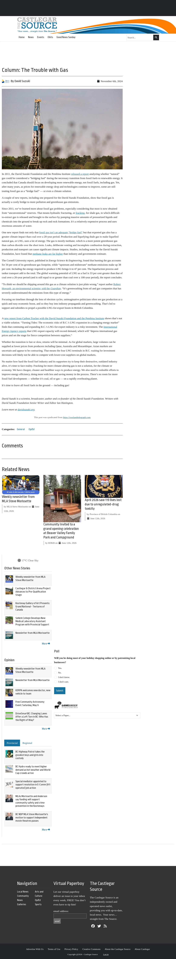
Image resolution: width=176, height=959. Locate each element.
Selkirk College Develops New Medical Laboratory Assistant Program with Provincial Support (32, 621)
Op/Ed (31, 429)
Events (40, 37)
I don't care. (63, 682)
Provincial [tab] (12, 742)
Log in (106, 954)
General (21, 429)
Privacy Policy (71, 949)
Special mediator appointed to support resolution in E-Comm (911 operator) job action (32, 784)
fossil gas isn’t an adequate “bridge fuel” (61, 232)
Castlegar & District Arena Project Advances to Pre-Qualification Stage (32, 591)
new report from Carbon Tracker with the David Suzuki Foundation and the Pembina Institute (54, 318)
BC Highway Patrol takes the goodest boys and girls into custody (30, 755)
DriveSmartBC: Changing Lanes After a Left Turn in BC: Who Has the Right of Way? (31, 716)
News (31, 37)
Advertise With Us (35, 949)
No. (59, 672)
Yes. (60, 668)
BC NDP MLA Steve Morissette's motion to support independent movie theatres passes (31, 817)
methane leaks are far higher (48, 253)
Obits (50, 37)
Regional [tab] (27, 742)
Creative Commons (91, 949)
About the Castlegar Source (118, 949)
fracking (80, 212)
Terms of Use (54, 949)
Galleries (21, 904)
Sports (38, 904)
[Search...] (140, 37)
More (46, 643)
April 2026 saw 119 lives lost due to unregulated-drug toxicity (103, 504)
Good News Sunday (66, 37)
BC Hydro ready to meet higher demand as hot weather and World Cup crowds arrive (32, 769)
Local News (22, 891)
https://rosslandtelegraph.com (77, 417)
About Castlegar (142, 949)
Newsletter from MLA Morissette (32, 632)
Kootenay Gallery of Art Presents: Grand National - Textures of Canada (32, 606)
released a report (80, 173)
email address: (61, 911)
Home (22, 37)
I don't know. (64, 677)
